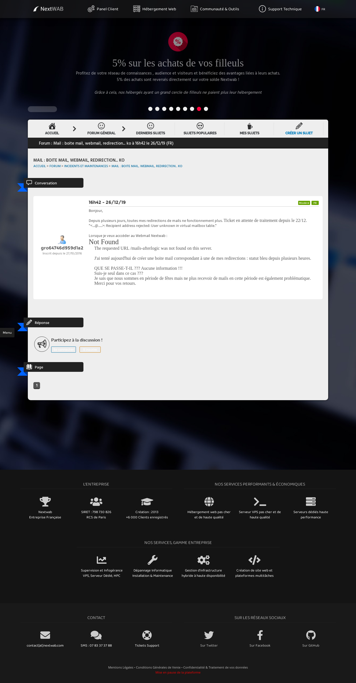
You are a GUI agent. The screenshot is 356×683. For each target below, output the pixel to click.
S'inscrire (90, 350)
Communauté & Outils (215, 8)
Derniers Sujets (150, 128)
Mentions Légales (120, 667)
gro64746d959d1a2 (62, 248)
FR (320, 9)
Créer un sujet (299, 128)
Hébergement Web (154, 8)
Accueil (52, 128)
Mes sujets (249, 128)
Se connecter (63, 350)
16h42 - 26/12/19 (107, 202)
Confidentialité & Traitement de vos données (215, 667)
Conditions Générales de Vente (158, 667)
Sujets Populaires (200, 128)
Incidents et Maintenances (86, 165)
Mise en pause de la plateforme (178, 672)
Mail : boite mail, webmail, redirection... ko (147, 165)
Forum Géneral (101, 128)
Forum (55, 165)
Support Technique (280, 8)
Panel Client (103, 8)
